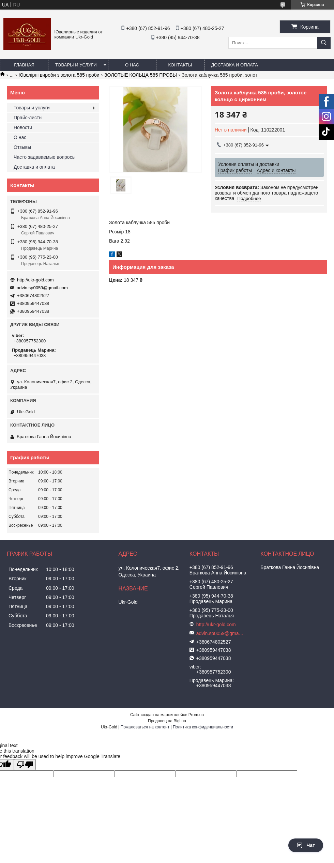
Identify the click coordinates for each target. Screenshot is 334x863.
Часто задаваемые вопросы (45, 157)
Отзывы (22, 147)
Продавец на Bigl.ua (167, 721)
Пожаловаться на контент (145, 727)
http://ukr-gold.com (35, 279)
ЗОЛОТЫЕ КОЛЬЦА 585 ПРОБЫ (140, 75)
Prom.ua (196, 714)
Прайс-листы (28, 117)
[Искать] (324, 43)
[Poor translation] (25, 764)
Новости (23, 127)
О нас (132, 64)
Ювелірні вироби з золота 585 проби (59, 75)
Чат (306, 845)
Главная (24, 64)
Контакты (180, 64)
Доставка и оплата (234, 64)
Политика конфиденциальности (203, 727)
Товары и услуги (76, 64)
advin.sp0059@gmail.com (42, 287)
